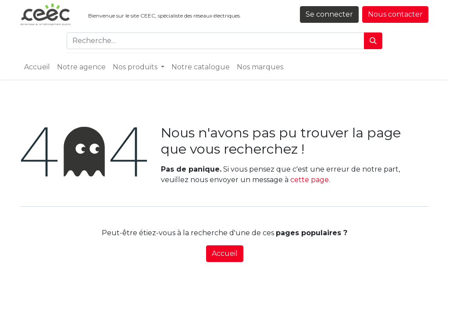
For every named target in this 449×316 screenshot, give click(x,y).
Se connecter (329, 14)
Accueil (225, 253)
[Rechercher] (373, 40)
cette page (309, 180)
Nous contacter (395, 14)
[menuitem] (37, 67)
